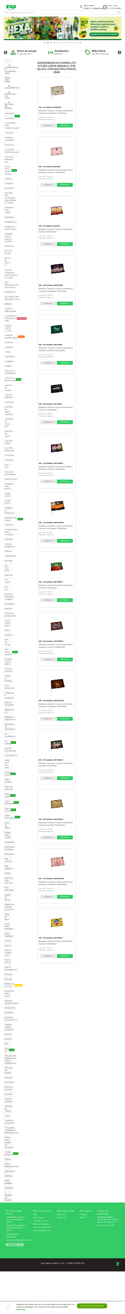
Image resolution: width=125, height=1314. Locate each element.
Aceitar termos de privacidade (92, 1306)
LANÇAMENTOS (8, 87)
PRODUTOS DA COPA (8, 95)
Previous (6, 52)
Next (119, 52)
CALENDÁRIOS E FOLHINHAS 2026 (8, 69)
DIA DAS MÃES (8, 79)
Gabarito (48, 125)
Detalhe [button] (65, 125)
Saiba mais (20, 1309)
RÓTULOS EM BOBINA (8, 105)
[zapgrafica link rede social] (17, 1232)
